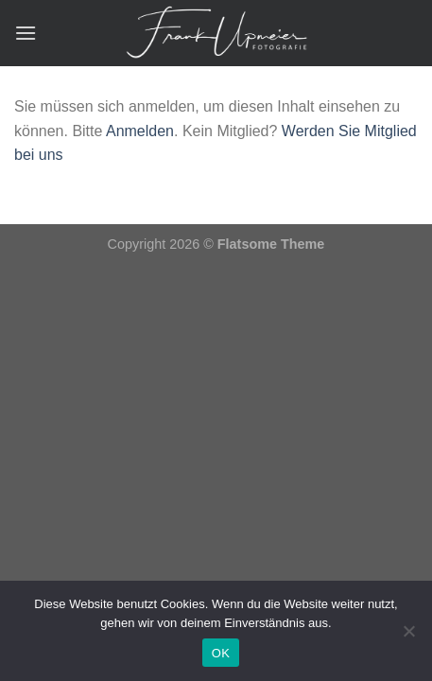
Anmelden (140, 131)
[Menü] (25, 32)
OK (221, 653)
